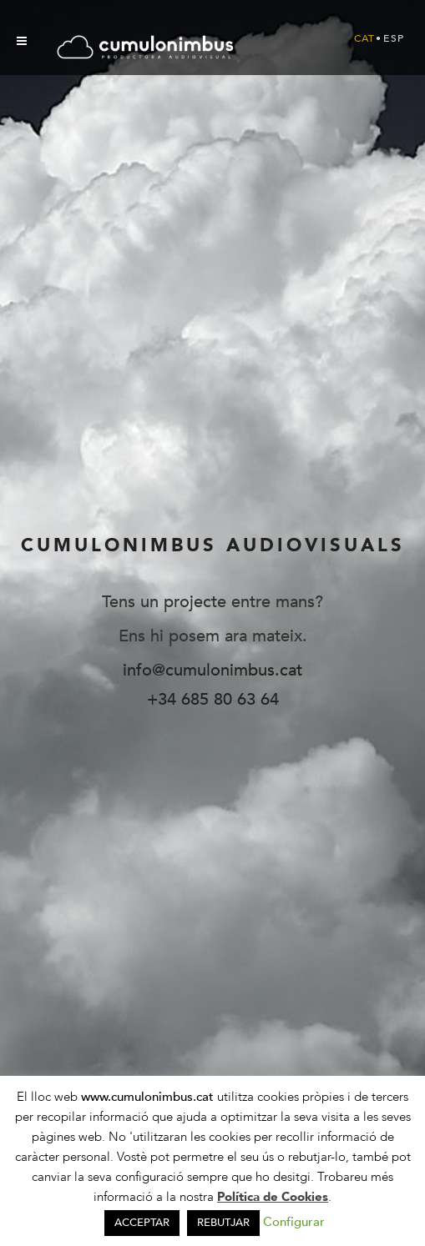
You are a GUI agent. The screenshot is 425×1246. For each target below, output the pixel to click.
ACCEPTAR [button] (141, 1222)
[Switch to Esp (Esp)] (393, 38)
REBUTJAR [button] (223, 1222)
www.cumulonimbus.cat (149, 1096)
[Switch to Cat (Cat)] (365, 38)
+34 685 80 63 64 (213, 699)
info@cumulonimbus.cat (212, 670)
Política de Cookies (272, 1196)
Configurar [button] (294, 1221)
